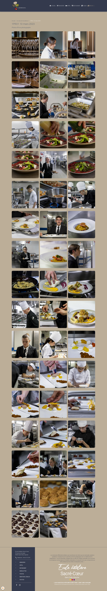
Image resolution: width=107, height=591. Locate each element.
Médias (91, 6)
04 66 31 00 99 (26, 557)
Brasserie (60, 6)
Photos (22, 574)
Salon (83, 6)
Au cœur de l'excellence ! (23, 20)
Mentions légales (25, 576)
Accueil (52, 6)
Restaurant (76, 6)
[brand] (19, 6)
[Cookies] (2, 588)
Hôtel (67, 6)
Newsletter (23, 571)
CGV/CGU (22, 579)
